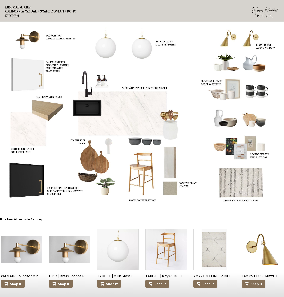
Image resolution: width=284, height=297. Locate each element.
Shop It (13, 284)
